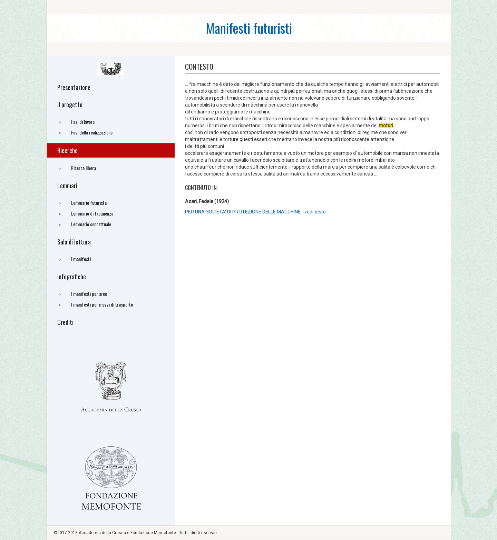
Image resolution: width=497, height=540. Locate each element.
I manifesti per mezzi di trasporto (102, 304)
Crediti (65, 322)
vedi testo (315, 211)
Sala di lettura (74, 241)
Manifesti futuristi (249, 28)
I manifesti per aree (89, 293)
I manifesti (81, 258)
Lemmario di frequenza (92, 213)
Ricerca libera (83, 167)
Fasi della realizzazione (92, 132)
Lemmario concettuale (91, 224)
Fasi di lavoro (83, 121)
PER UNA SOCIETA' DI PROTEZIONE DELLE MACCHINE (243, 211)
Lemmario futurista (89, 202)
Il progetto (69, 104)
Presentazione (73, 87)
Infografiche (71, 276)
